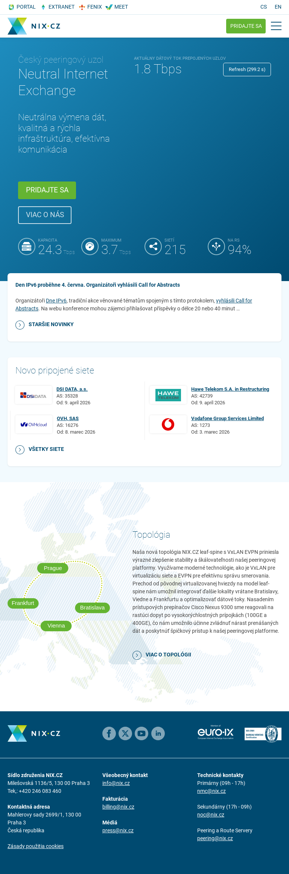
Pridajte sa (246, 26)
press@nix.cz (118, 830)
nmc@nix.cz (211, 791)
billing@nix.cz (118, 807)
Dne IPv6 (56, 301)
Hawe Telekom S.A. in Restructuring (230, 389)
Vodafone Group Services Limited (227, 418)
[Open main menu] (276, 26)
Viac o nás (45, 215)
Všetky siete (46, 449)
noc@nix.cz (210, 815)
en (278, 7)
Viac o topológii (168, 655)
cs (263, 7)
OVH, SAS (68, 418)
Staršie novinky (51, 324)
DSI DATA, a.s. (72, 389)
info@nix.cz (116, 783)
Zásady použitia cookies (36, 846)
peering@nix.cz (215, 838)
